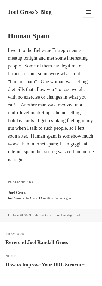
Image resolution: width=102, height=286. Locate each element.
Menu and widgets (88, 17)
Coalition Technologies (56, 198)
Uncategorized (70, 215)
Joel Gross (46, 215)
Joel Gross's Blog (30, 11)
